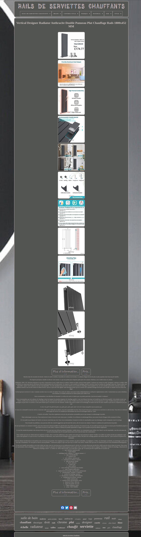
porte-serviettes (52, 519)
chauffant (25, 522)
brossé (47, 528)
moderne (43, 519)
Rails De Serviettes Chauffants (71, 535)
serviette (86, 526)
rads (53, 523)
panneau (98, 518)
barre (60, 519)
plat (71, 522)
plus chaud (112, 523)
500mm (120, 519)
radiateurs (98, 528)
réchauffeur (78, 519)
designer (87, 522)
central (78, 523)
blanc (120, 523)
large (90, 519)
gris (109, 528)
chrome (62, 522)
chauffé (72, 527)
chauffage (117, 527)
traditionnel (61, 528)
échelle (24, 527)
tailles (53, 527)
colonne (104, 523)
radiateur (36, 527)
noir (114, 518)
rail (107, 518)
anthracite (68, 519)
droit (47, 522)
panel (84, 519)
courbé (97, 523)
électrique (37, 522)
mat (104, 528)
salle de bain (29, 518)
